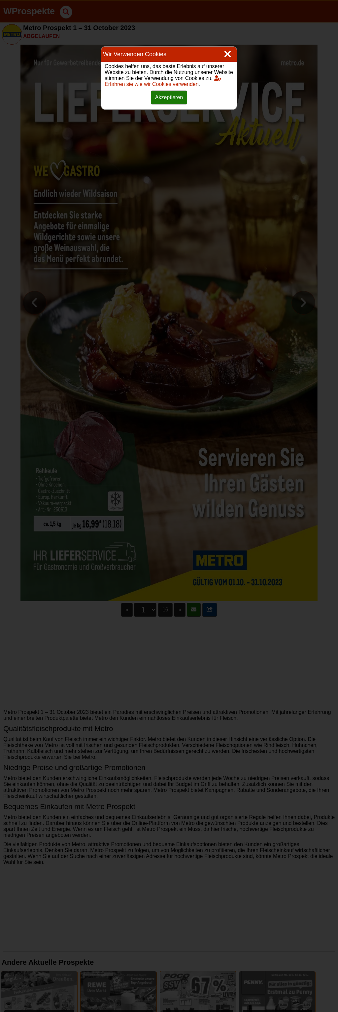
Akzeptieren (169, 97)
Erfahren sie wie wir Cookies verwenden (163, 81)
